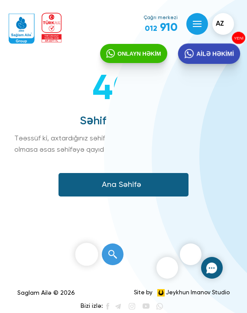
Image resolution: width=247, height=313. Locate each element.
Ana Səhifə (121, 185)
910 (161, 27)
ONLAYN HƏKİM (139, 53)
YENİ (238, 38)
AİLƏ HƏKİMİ (214, 53)
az (220, 23)
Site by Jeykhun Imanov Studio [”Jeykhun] (182, 292)
